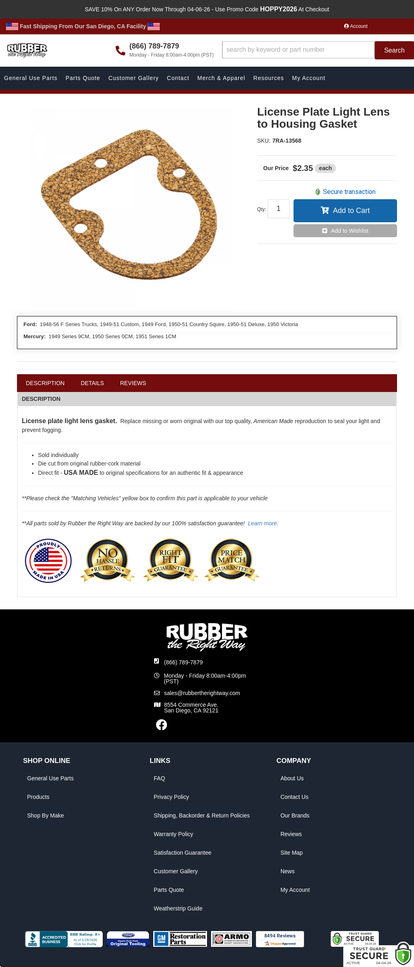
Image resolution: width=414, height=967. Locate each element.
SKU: (263, 140)
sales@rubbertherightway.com (202, 693)
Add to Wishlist (350, 231)
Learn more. (263, 523)
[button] (318, 50)
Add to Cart (351, 210)
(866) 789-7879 (183, 662)
